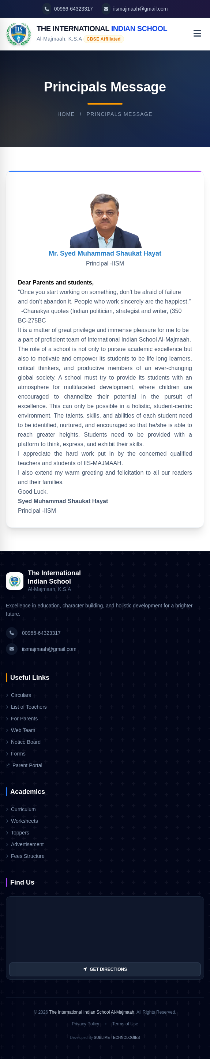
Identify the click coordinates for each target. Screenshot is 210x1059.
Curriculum (21, 809)
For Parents (22, 718)
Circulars (18, 695)
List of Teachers (26, 707)
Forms (16, 754)
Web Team (20, 730)
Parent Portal (24, 765)
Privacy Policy (85, 1023)
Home (66, 114)
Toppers (17, 833)
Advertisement (25, 844)
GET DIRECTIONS (105, 969)
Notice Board (23, 742)
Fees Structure (25, 856)
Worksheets (22, 821)
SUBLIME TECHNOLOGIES (117, 1038)
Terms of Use (125, 1023)
